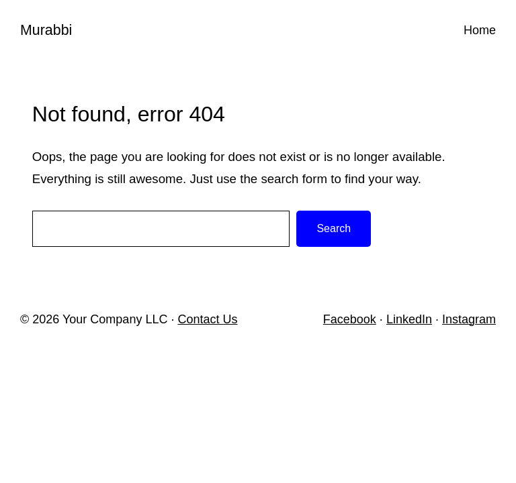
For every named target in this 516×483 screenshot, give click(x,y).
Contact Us (207, 319)
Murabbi (46, 30)
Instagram (469, 319)
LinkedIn (409, 319)
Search (333, 228)
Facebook (349, 319)
